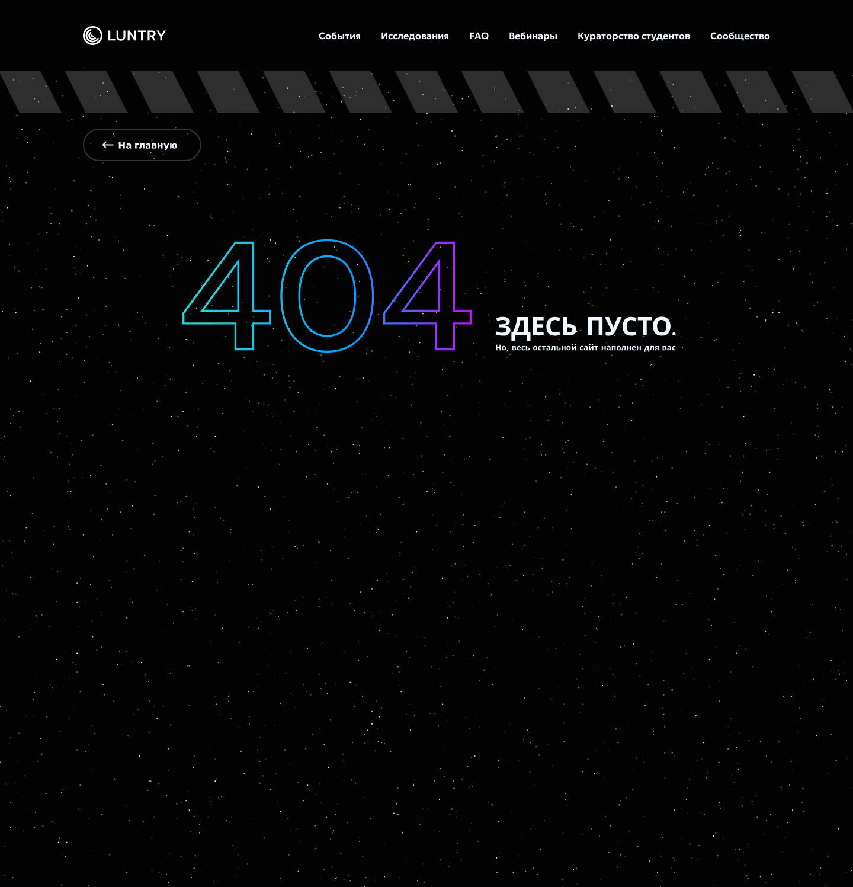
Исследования (415, 35)
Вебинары (533, 35)
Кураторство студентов (634, 35)
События (340, 35)
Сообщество (740, 35)
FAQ (479, 35)
